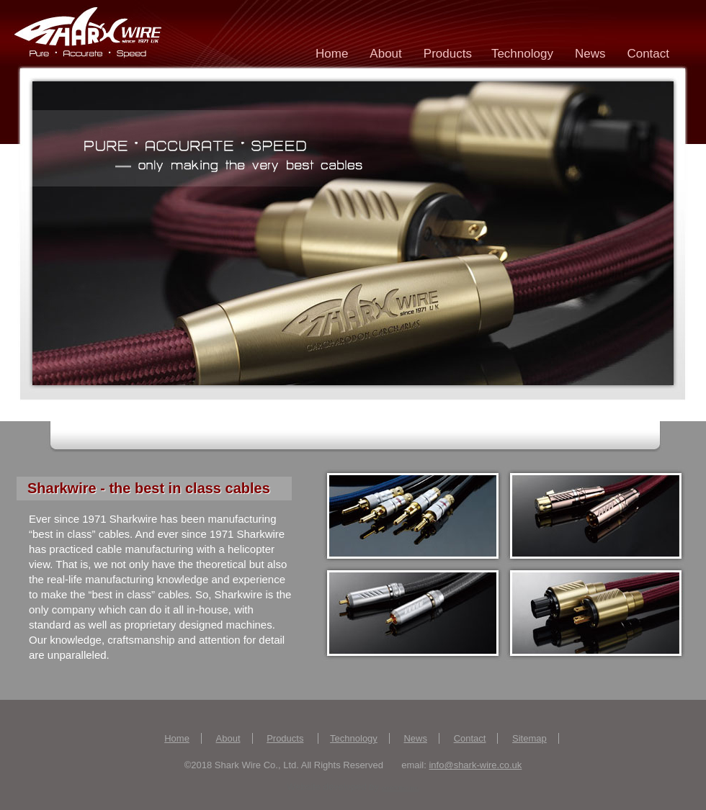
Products (449, 56)
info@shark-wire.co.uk (475, 765)
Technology (522, 53)
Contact (648, 53)
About (385, 53)
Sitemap (529, 738)
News (590, 53)
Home (332, 53)
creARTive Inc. (400, 788)
